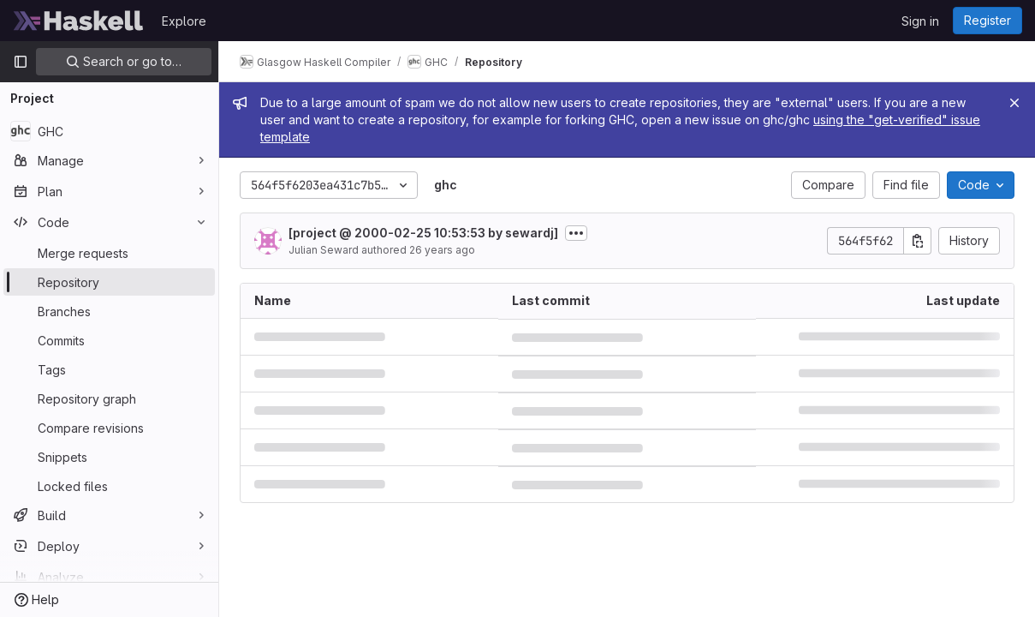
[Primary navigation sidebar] (20, 61)
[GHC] (109, 131)
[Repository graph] (109, 398)
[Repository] (109, 282)
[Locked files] (109, 486)
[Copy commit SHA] (917, 241)
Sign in (920, 21)
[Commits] (109, 340)
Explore (184, 21)
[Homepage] (78, 20)
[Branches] (109, 311)
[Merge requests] (109, 253)
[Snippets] (109, 456)
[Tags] (109, 369)
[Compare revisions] (109, 427)
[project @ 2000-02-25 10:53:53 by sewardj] (423, 232)
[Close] (1014, 103)
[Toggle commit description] (576, 233)
